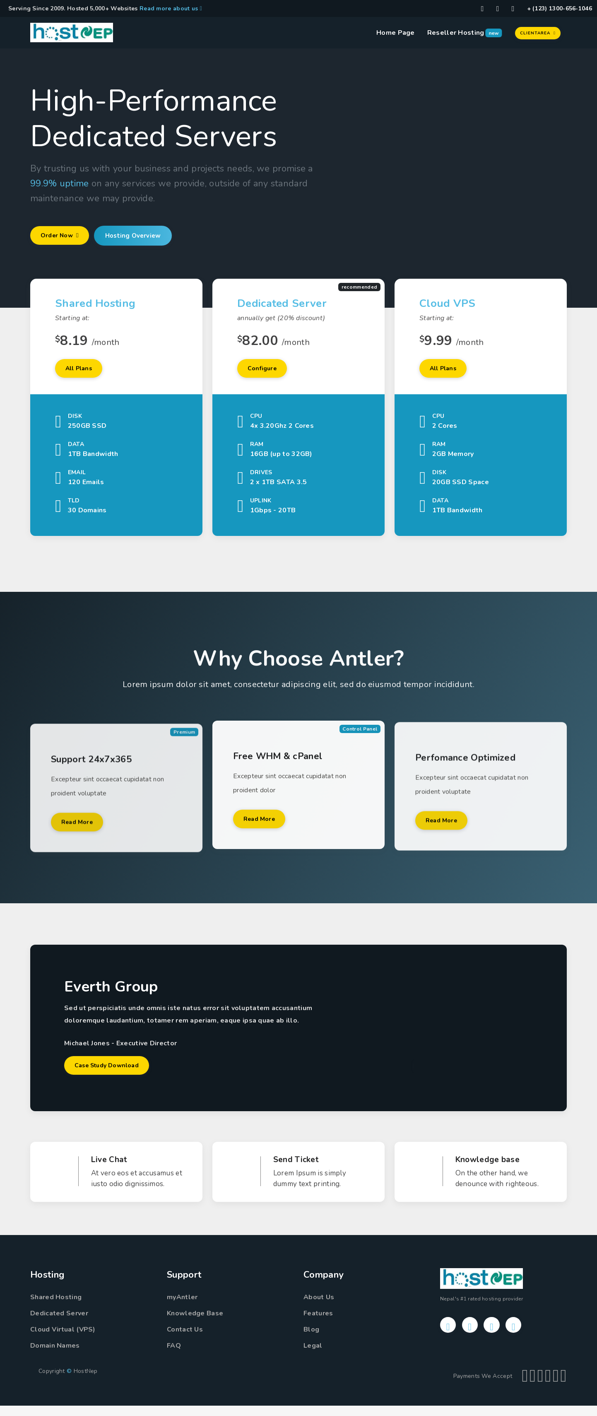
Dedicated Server (59, 1323)
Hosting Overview (143, 236)
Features (318, 1323)
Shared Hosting (56, 1307)
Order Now (63, 236)
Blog (311, 1339)
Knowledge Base (195, 1323)
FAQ (174, 1356)
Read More (81, 856)
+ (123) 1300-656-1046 (559, 8)
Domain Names (55, 1356)
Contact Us (185, 1339)
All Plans (82, 371)
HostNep (86, 1381)
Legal (313, 1356)
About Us (318, 1307)
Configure (265, 371)
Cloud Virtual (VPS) (63, 1339)
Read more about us (171, 8)
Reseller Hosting (455, 32)
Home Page (395, 32)
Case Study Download (113, 1074)
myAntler (182, 1307)
